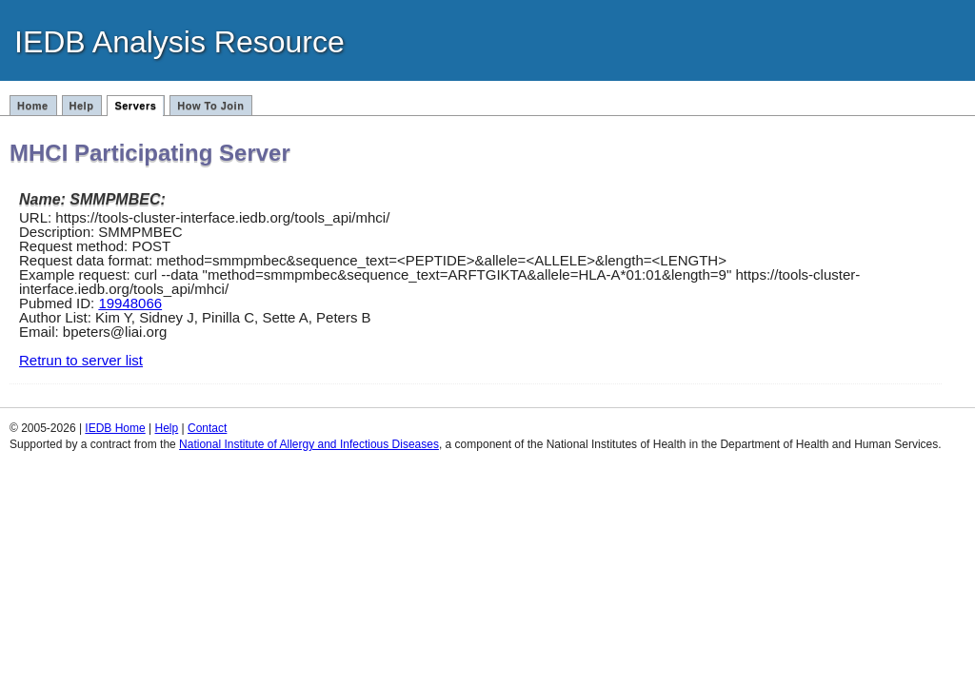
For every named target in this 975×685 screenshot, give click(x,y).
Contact (207, 428)
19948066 (130, 303)
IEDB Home (115, 428)
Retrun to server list (81, 360)
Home (33, 105)
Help (82, 105)
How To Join (210, 105)
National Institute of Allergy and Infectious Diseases (309, 444)
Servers (135, 105)
